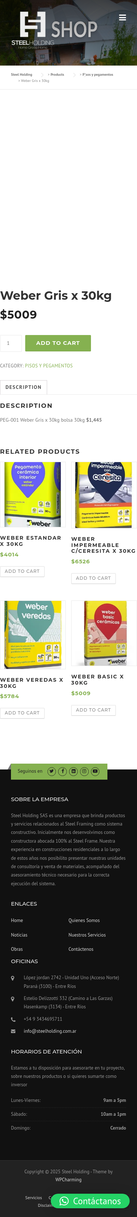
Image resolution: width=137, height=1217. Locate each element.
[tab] (23, 387)
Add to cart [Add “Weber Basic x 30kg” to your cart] (93, 710)
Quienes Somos (84, 920)
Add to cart (58, 342)
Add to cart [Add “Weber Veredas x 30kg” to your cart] (22, 713)
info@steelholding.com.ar (50, 1031)
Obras (17, 949)
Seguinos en (30, 771)
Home (17, 920)
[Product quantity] (11, 343)
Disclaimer (48, 1205)
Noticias (19, 935)
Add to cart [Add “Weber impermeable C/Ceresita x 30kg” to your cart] (93, 578)
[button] (90, 1201)
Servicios (33, 1198)
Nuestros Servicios (87, 935)
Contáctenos (81, 949)
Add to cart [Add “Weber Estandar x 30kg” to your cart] (22, 571)
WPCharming (68, 1180)
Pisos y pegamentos (49, 366)
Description (23, 387)
